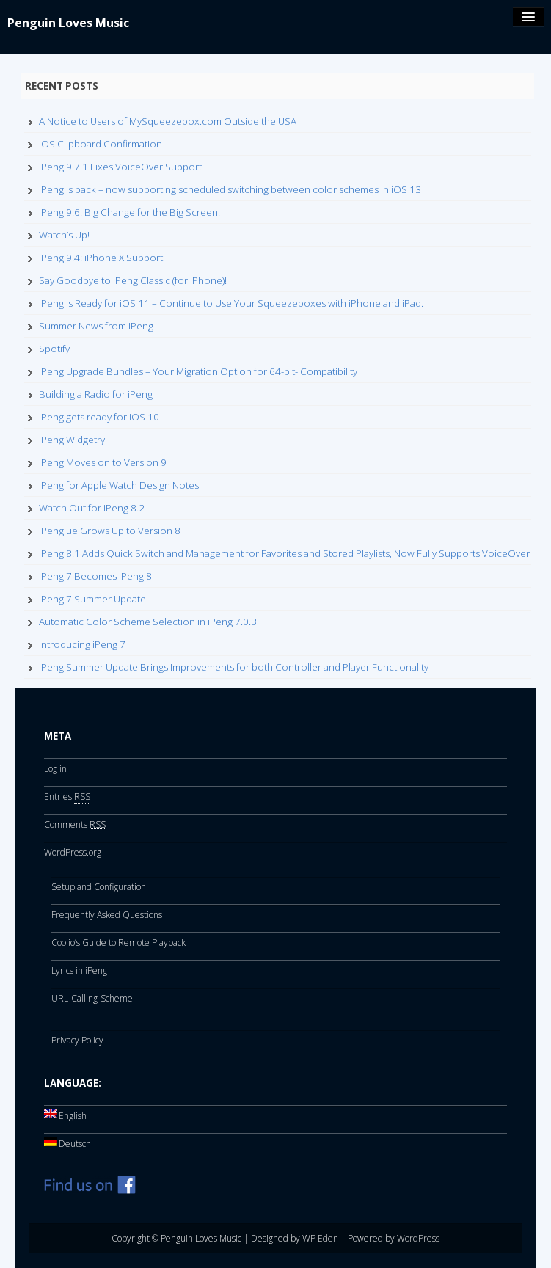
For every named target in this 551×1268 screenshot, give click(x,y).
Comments (75, 824)
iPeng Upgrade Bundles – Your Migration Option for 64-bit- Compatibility (198, 371)
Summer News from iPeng (96, 325)
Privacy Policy (77, 1040)
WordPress (418, 1238)
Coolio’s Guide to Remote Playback (118, 942)
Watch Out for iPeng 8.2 (92, 507)
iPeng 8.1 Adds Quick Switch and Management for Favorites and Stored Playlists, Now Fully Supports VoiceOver (284, 553)
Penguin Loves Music (68, 23)
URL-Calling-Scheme (92, 998)
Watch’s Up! (64, 234)
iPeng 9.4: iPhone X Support (101, 257)
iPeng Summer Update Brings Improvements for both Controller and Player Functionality (233, 667)
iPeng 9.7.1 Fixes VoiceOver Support (120, 166)
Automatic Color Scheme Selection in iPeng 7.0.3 (148, 621)
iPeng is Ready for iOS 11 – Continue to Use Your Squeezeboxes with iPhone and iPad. (231, 303)
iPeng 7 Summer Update (92, 598)
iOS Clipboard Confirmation (100, 143)
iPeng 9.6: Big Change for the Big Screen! (129, 212)
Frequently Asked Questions (106, 914)
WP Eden (320, 1238)
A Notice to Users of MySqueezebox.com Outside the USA (167, 121)
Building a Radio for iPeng (96, 394)
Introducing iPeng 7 (82, 644)
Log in (55, 768)
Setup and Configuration (98, 887)
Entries (67, 797)
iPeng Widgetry (72, 439)
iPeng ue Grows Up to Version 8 (109, 530)
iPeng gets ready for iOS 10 (99, 416)
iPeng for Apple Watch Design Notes (119, 485)
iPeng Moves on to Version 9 (103, 462)
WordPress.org (72, 852)
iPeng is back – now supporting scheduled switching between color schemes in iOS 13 (230, 189)
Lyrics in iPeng (79, 970)
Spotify (54, 348)
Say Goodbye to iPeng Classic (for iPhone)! (133, 280)
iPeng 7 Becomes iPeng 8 (95, 576)
